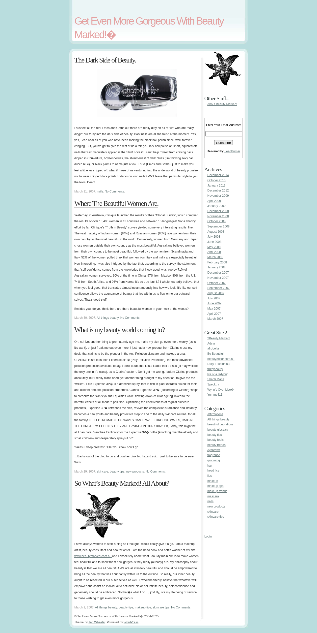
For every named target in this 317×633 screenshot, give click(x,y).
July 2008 (213, 236)
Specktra (213, 384)
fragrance (213, 455)
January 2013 (216, 185)
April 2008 (214, 252)
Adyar (211, 343)
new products (135, 471)
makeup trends (217, 491)
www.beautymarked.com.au (93, 556)
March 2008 (215, 257)
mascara (213, 496)
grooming (213, 460)
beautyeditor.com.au (220, 359)
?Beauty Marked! (218, 338)
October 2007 (216, 283)
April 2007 (214, 314)
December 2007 (218, 272)
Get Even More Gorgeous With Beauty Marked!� (148, 27)
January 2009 (216, 206)
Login (208, 536)
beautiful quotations (220, 424)
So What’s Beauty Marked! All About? (121, 483)
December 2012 (218, 190)
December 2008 (218, 211)
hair (209, 465)
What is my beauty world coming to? (119, 330)
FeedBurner (232, 151)
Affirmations (215, 414)
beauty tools (215, 440)
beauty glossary (217, 429)
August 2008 (215, 231)
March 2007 (215, 318)
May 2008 (213, 247)
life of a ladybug (217, 374)
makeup (212, 481)
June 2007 (214, 303)
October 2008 (216, 221)
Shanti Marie (215, 379)
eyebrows (213, 450)
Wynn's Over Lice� (220, 389)
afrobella (213, 348)
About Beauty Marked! (222, 104)
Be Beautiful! (215, 353)
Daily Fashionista (218, 364)
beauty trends (216, 445)
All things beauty (108, 317)
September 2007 (218, 288)
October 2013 (216, 180)
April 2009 (214, 201)
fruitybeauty (215, 369)
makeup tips (143, 607)
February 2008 (217, 262)
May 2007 (213, 308)
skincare (102, 471)
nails (100, 191)
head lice (213, 470)
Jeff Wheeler (96, 622)
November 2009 (218, 195)
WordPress (131, 622)
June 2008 (214, 242)
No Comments (114, 191)
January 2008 (216, 267)
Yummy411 (214, 394)
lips (209, 475)
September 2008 (218, 226)
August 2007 (215, 293)
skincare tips (161, 607)
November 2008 (218, 216)
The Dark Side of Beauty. (105, 60)
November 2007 (218, 278)
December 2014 (218, 175)
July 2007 (213, 298)
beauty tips (117, 471)
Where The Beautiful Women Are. (116, 203)
